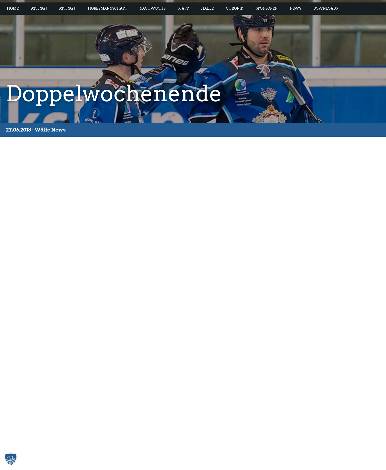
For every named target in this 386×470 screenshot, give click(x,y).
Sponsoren (266, 8)
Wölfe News (50, 130)
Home (13, 8)
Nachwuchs (152, 8)
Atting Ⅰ (39, 8)
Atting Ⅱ (67, 8)
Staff (183, 8)
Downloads (325, 8)
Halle (207, 8)
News (295, 8)
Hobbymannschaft (107, 8)
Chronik (234, 8)
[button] (11, 459)
